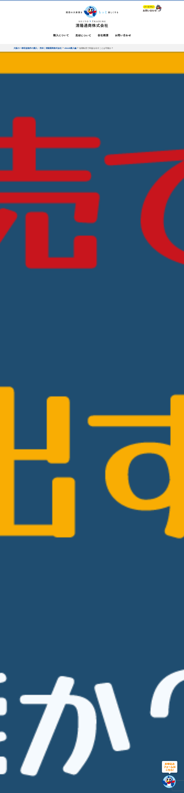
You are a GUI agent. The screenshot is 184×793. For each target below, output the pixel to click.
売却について (83, 36)
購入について (61, 36)
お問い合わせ (123, 36)
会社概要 (103, 36)
